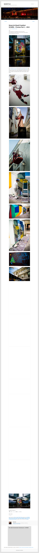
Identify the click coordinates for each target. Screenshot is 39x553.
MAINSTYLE (7, 4)
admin (14, 517)
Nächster (34, 21)
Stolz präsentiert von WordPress (19, 550)
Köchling (12, 518)
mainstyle (14, 518)
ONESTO (19, 518)
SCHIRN (25, 518)
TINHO (14, 519)
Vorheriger (5, 21)
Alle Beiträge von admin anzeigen (17, 523)
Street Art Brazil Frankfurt (19, 517)
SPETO (27, 518)
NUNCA (16, 518)
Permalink (27, 519)
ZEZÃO (15, 519)
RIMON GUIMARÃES (22, 518)
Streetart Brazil (11, 519)
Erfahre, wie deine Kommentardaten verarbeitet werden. (26, 547)
